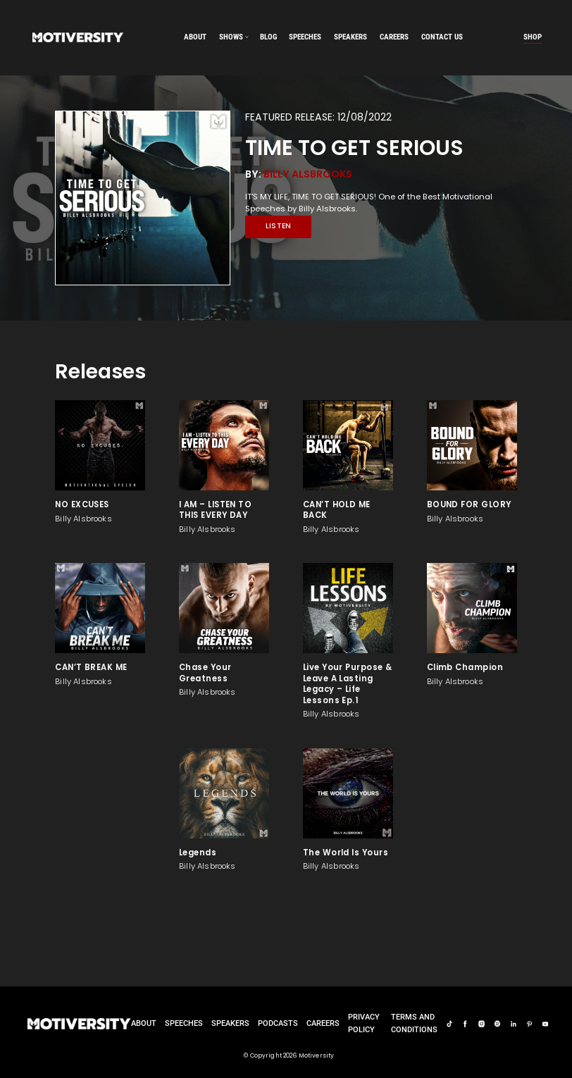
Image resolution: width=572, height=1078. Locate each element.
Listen (279, 225)
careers (394, 37)
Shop (532, 37)
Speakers (230, 1023)
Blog (268, 37)
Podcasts (278, 1023)
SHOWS (231, 37)
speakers (350, 37)
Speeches (184, 1023)
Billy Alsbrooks (307, 174)
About (195, 37)
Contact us (442, 37)
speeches (305, 37)
